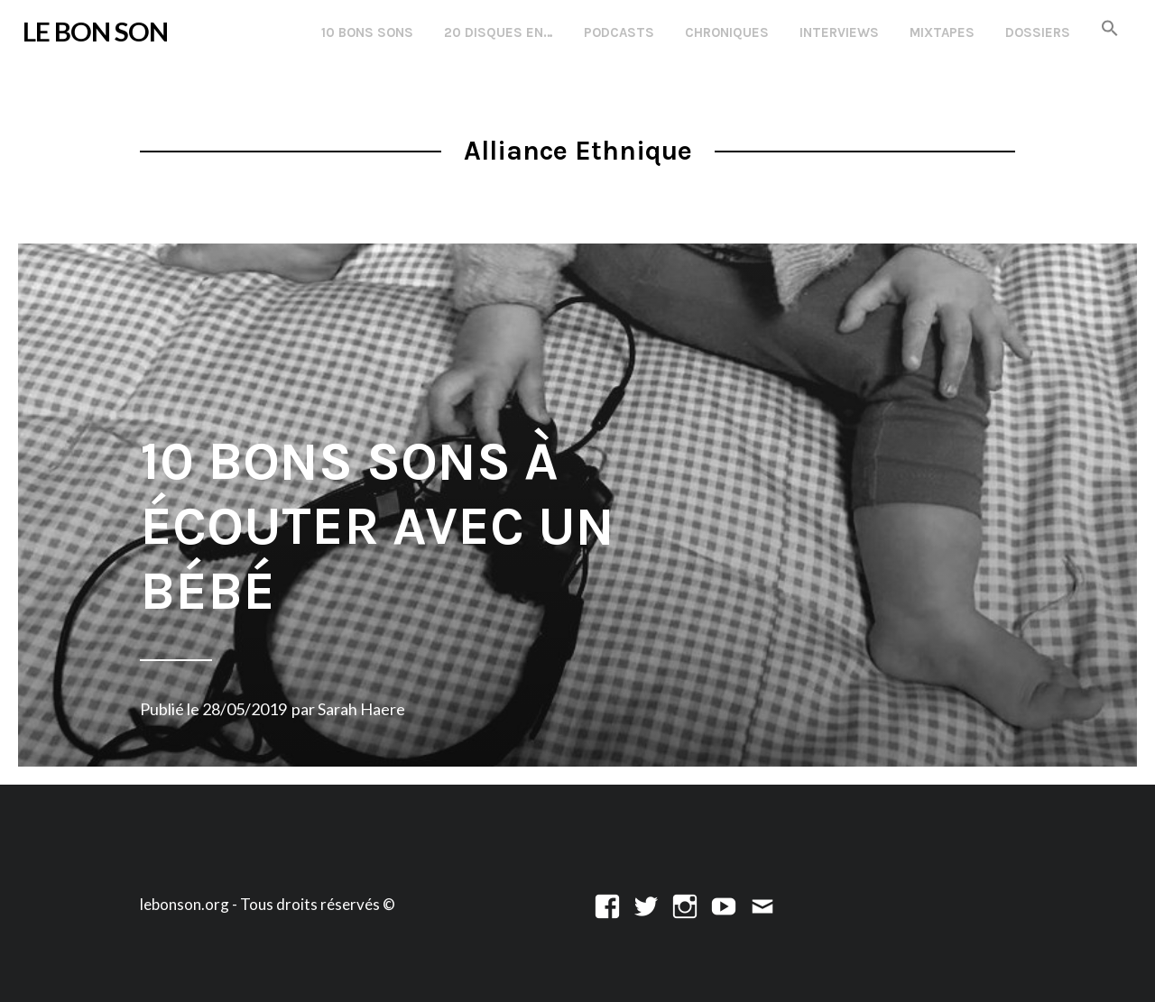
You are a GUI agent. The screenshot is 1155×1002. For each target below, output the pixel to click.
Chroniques (727, 32)
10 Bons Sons (367, 32)
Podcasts (619, 32)
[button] (1109, 29)
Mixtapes (942, 32)
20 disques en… (498, 32)
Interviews (839, 32)
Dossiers (1037, 32)
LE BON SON (95, 31)
